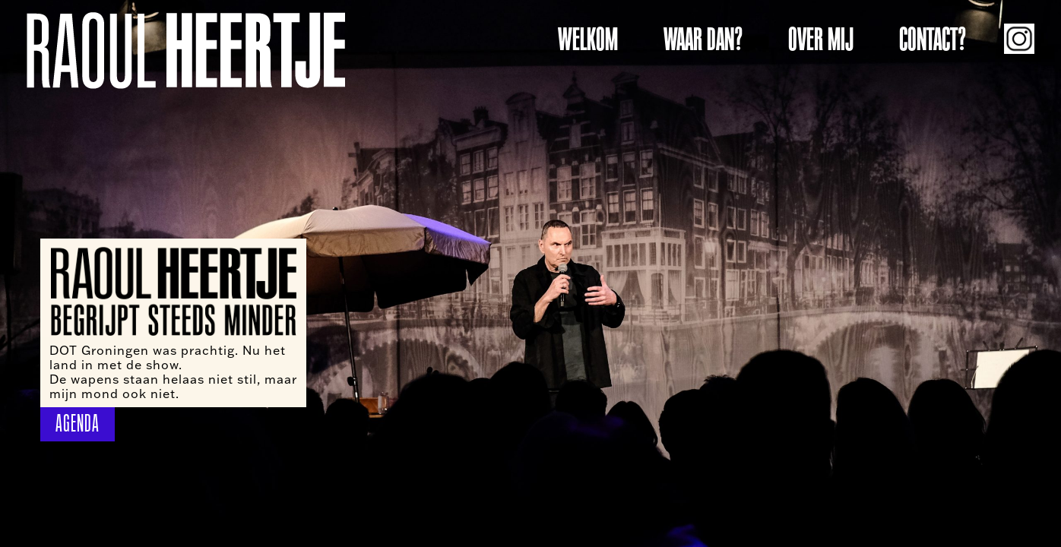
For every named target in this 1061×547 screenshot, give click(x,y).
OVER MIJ (821, 39)
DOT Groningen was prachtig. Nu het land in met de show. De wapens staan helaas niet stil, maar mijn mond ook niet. (173, 371)
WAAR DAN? (703, 39)
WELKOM (588, 39)
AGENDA (77, 423)
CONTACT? (932, 39)
